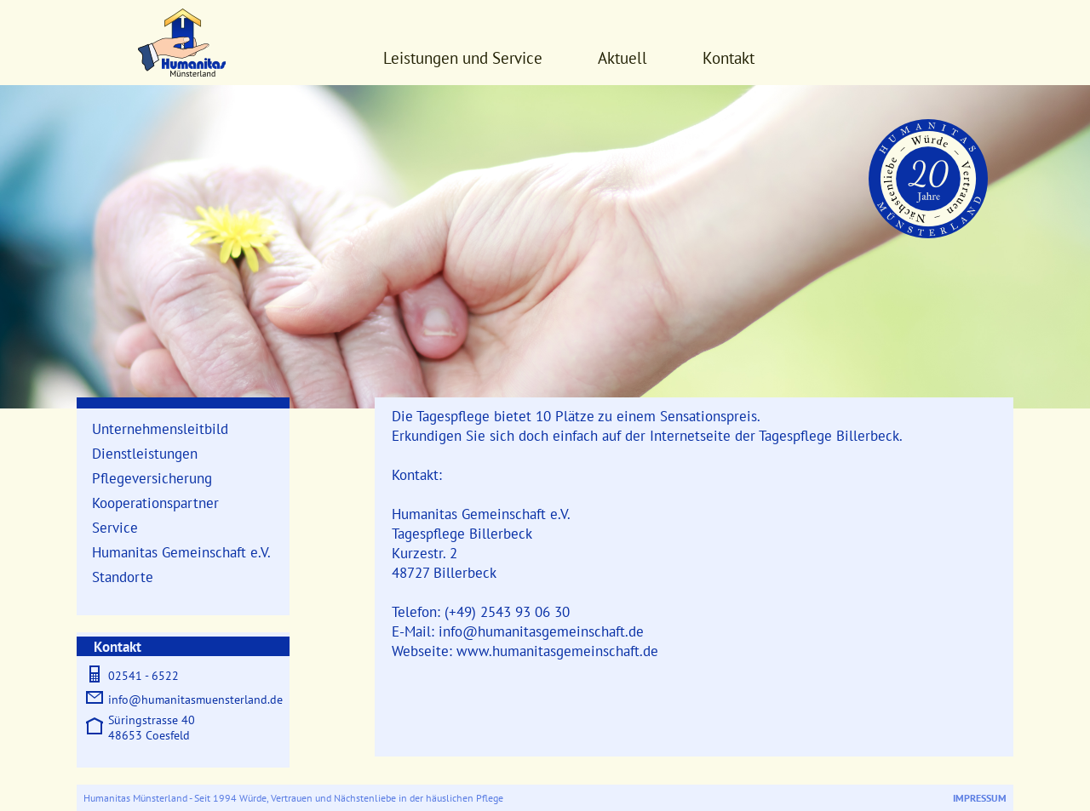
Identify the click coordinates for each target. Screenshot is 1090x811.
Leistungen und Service (462, 58)
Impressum (980, 797)
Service (115, 527)
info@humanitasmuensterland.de (195, 699)
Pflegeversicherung (152, 478)
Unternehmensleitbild (160, 428)
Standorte (122, 576)
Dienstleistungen (145, 453)
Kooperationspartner (155, 502)
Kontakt (728, 58)
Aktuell (622, 58)
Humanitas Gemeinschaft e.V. (181, 552)
